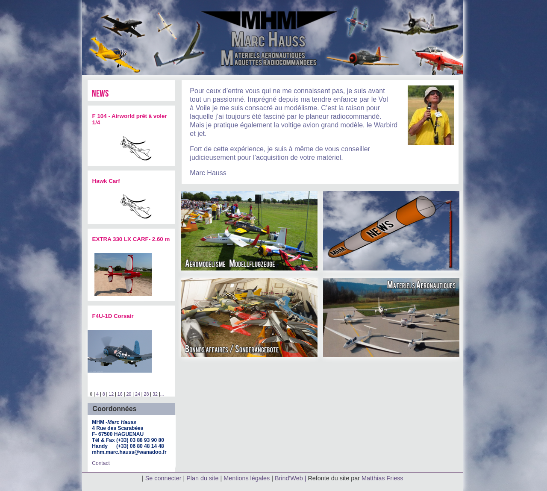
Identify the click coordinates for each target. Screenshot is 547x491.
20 (128, 394)
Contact (100, 463)
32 (155, 394)
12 (111, 394)
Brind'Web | (291, 478)
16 (120, 394)
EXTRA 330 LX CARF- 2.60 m (131, 239)
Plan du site (202, 478)
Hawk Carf (106, 181)
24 (137, 394)
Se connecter (163, 478)
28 (146, 394)
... (162, 394)
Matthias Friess (382, 478)
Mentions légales (247, 478)
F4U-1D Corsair (113, 316)
